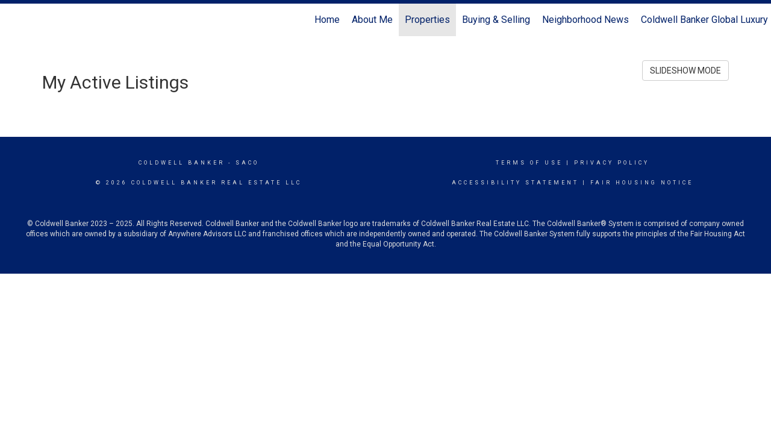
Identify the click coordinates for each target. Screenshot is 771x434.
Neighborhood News (585, 19)
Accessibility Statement (515, 183)
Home (327, 19)
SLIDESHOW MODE (685, 70)
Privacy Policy (611, 163)
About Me (372, 19)
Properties (427, 19)
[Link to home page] (15, 20)
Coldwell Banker (182, 163)
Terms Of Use (529, 163)
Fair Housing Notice (641, 183)
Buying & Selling (496, 19)
